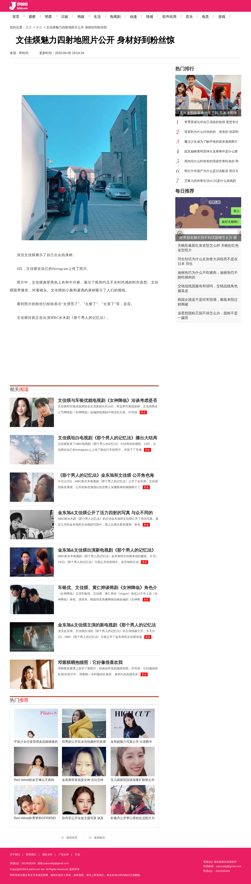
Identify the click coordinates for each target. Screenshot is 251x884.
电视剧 (115, 17)
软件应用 (169, 17)
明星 (48, 17)
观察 (32, 17)
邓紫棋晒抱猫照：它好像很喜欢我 (90, 662)
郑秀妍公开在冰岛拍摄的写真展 (84, 741)
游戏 (221, 17)
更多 (143, 412)
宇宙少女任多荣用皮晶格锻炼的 (36, 741)
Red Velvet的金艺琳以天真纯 (34, 780)
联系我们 (31, 854)
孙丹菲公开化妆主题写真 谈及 (83, 818)
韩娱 (81, 17)
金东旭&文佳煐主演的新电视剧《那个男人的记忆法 (107, 625)
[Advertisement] (84, 76)
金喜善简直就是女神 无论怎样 (83, 780)
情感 (149, 17)
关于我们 (15, 854)
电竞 (205, 17)
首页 (15, 17)
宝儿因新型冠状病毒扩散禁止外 (133, 780)
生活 (97, 17)
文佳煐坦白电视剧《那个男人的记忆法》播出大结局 (107, 437)
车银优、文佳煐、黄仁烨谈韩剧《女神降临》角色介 (107, 587)
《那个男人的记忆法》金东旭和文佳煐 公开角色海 (106, 475)
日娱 (64, 17)
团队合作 (47, 854)
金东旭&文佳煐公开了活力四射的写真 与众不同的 (105, 512)
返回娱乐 (99, 837)
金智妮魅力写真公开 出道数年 (131, 741)
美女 (39, 27)
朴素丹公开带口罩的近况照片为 (133, 818)
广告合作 (64, 854)
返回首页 (71, 837)
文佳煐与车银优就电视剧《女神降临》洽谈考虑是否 (107, 400)
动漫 (133, 17)
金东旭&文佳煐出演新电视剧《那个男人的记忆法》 (107, 550)
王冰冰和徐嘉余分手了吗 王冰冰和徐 (208, 113)
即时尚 (24, 53)
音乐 (189, 17)
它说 (77, 854)
